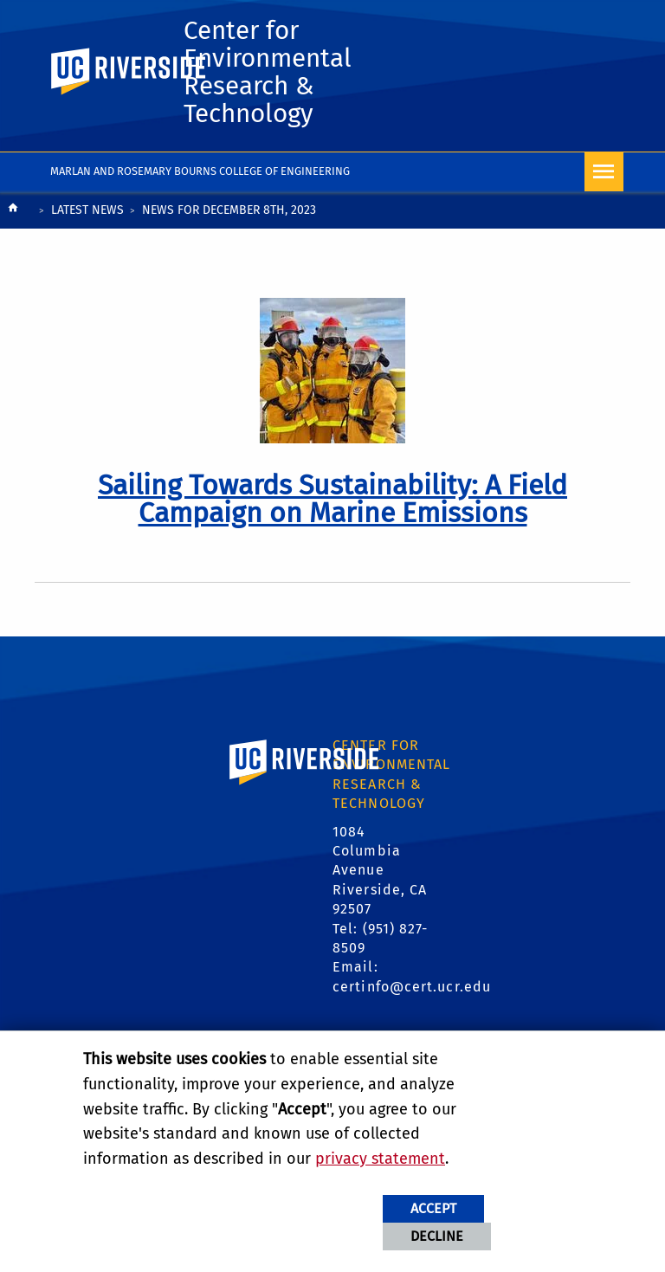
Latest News (87, 210)
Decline (436, 1236)
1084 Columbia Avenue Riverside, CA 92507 (379, 870)
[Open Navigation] (603, 171)
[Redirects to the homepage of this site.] (13, 211)
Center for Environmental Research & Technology (268, 72)
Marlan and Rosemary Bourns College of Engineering (200, 171)
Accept (433, 1208)
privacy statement (380, 1158)
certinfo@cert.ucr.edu (411, 986)
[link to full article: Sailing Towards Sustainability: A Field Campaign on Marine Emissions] (332, 498)
